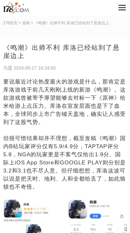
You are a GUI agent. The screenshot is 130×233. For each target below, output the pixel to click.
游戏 (26, 23)
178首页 (10, 23)
